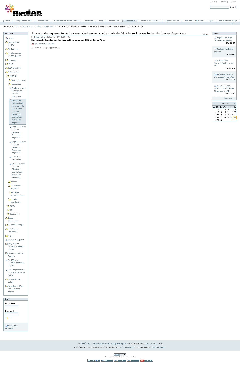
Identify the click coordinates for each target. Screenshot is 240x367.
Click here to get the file (42, 44)
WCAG (107, 360)
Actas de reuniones (18, 80)
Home (8, 21)
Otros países (14, 214)
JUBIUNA (38, 26)
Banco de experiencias (149, 21)
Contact (233, 2)
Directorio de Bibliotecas (194, 21)
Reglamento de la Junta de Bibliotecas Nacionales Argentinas (19, 132)
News (216, 33)
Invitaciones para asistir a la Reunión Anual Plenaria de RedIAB (224, 90)
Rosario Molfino (39, 37)
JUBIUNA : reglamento (16, 158)
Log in (233, 23)
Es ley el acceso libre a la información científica (224, 77)
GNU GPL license (158, 347)
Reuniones (89, 21)
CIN (10, 210)
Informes (14, 181)
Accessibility (223, 2)
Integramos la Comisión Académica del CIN (16, 246)
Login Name (10, 303)
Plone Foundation (151, 344)
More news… (229, 98)
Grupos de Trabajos (171, 21)
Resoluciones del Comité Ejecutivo (66, 21)
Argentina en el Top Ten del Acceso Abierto (15, 288)
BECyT (101, 21)
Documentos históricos (16, 187)
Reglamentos (43, 21)
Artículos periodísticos (16, 200)
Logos (211, 21)
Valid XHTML (120, 360)
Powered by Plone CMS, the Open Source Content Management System (120, 354)
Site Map (214, 2)
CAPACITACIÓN (114, 21)
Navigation (9, 33)
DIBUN (12, 206)
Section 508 (93, 360)
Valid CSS (133, 360)
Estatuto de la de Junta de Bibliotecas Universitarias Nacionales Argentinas (18, 170)
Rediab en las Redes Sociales (16, 254)
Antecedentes (130, 21)
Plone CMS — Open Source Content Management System (104, 344)
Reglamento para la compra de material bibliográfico (18, 92)
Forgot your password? (11, 327)
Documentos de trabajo (228, 21)
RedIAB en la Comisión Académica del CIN (16, 263)
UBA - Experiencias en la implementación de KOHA (16, 272)
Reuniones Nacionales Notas (17, 193)
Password (9, 311)
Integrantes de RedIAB (24, 21)
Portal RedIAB (23, 10)
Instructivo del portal (16, 240)
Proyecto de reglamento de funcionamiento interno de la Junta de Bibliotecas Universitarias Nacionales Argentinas (18, 111)
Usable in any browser (146, 360)
